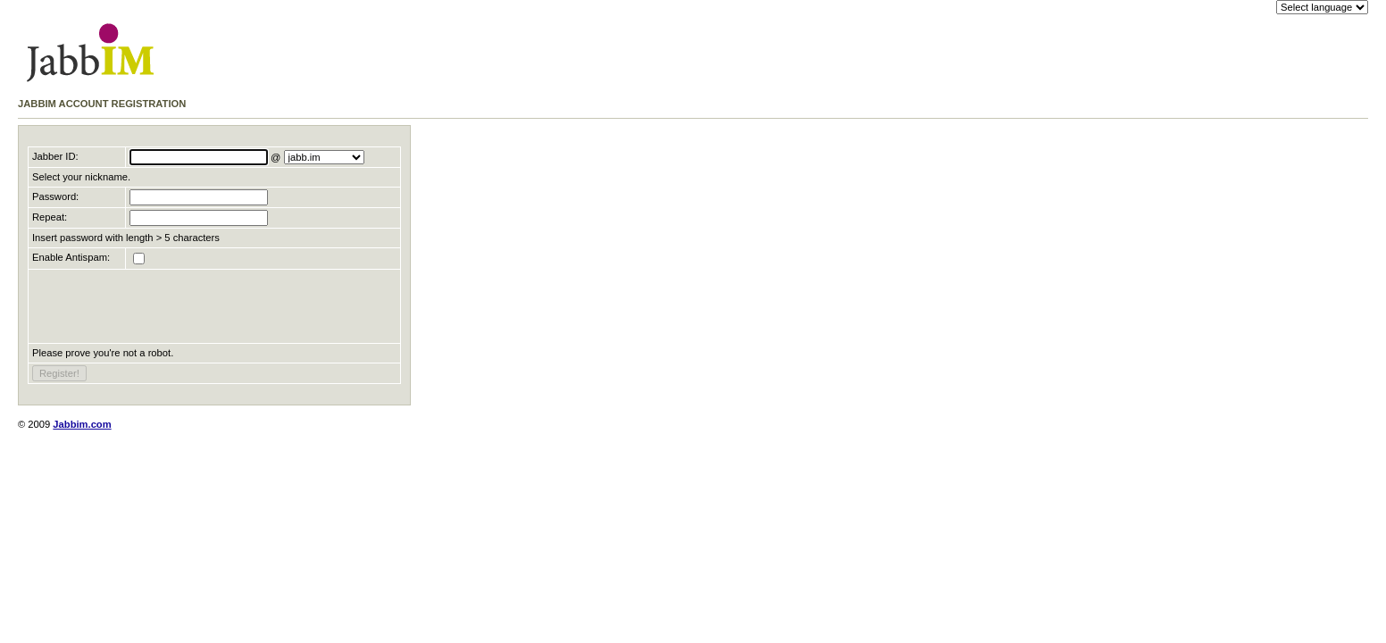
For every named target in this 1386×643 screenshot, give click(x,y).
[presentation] (168, 306)
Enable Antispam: (71, 257)
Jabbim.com (82, 424)
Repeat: (49, 217)
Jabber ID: (55, 156)
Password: (55, 196)
